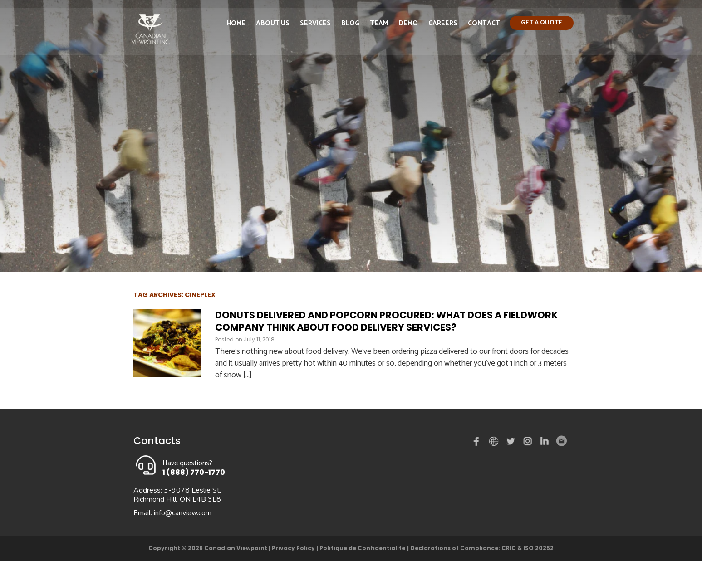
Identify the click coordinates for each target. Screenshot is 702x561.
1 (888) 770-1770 (193, 472)
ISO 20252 (538, 548)
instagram (528, 443)
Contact (484, 24)
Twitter (512, 443)
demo (495, 441)
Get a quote (541, 24)
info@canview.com (182, 513)
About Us (273, 24)
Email (561, 441)
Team (379, 24)
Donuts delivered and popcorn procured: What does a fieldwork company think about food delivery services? (386, 321)
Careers (442, 24)
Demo (408, 24)
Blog (350, 24)
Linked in (544, 443)
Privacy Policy (293, 548)
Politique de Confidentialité (362, 548)
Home (235, 24)
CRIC (509, 548)
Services (315, 24)
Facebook (478, 443)
